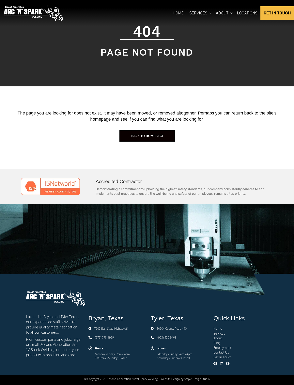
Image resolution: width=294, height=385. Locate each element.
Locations (247, 13)
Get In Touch (277, 13)
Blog (216, 343)
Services (198, 13)
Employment (222, 347)
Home (178, 13)
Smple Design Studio (197, 379)
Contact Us (221, 352)
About (222, 13)
